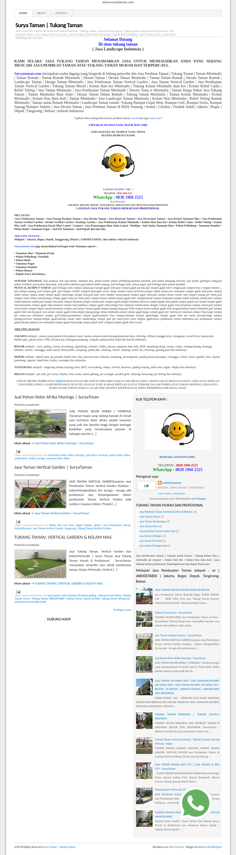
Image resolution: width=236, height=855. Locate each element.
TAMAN (60, 381)
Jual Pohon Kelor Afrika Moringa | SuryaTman (56, 397)
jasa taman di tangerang (152, 545)
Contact (62, 13)
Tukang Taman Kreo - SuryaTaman (173, 612)
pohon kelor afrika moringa (30, 458)
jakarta (97, 525)
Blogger (201, 498)
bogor (79, 525)
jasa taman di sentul (150, 540)
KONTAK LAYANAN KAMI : (177, 457)
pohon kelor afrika (119, 455)
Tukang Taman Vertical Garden (94, 528)
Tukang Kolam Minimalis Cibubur (173, 789)
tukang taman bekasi (109, 595)
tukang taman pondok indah (30, 601)
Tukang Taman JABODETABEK (48, 598)
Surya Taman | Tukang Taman (58, 847)
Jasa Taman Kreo (148, 526)
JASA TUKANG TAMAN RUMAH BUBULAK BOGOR (182, 589)
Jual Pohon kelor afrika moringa (66, 455)
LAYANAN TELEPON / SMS (116, 189)
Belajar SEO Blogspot (210, 847)
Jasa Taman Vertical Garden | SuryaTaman (53, 467)
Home (23, 13)
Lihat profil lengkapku (171, 493)
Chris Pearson (176, 847)
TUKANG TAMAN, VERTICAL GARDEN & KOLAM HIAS (63, 537)
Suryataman (171, 483)
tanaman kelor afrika (57, 458)
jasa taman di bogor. (150, 536)
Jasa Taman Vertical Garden (48, 528)
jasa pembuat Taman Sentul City (157, 531)
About (41, 13)
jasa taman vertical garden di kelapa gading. (72, 595)
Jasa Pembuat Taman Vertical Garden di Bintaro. (166, 511)
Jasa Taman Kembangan (152, 521)
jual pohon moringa (97, 455)
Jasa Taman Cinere (149, 516)
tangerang (70, 528)
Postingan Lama (122, 609)
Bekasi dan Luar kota (61, 525)
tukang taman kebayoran (116, 598)
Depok (87, 525)
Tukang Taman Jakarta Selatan (83, 598)
